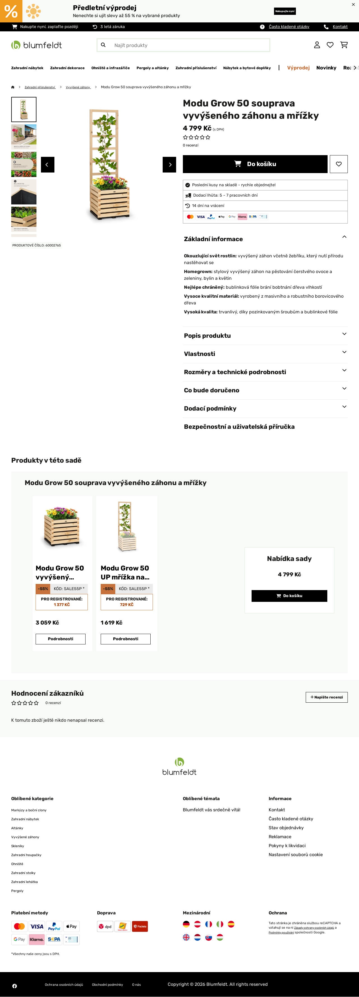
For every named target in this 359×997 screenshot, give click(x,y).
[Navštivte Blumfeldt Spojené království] (186, 937)
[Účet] (317, 45)
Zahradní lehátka (29, 881)
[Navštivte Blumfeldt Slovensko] (208, 937)
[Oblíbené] (330, 45)
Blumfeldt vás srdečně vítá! (211, 810)
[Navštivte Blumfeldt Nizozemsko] (197, 937)
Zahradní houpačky (31, 855)
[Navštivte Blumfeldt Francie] (208, 924)
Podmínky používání (284, 932)
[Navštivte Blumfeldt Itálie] (220, 924)
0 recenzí (190, 145)
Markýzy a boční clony (34, 810)
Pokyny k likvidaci (287, 846)
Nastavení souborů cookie (296, 855)
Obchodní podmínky (126, 984)
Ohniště (19, 863)
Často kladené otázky (289, 26)
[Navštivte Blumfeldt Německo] (186, 924)
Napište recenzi (321, 697)
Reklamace (280, 837)
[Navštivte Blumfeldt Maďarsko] (220, 937)
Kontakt (340, 26)
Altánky (19, 828)
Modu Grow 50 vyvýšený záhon (60, 573)
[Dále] (355, 68)
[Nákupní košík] (344, 45)
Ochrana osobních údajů (70, 984)
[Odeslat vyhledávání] (103, 45)
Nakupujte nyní (276, 11)
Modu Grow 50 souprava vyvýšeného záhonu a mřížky (160, 87)
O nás (163, 984)
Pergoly (19, 890)
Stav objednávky (286, 828)
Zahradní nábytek (30, 819)
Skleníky (20, 846)
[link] (61, 526)
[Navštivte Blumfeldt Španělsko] (231, 924)
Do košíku (255, 164)
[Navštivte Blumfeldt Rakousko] (197, 924)
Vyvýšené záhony (89, 87)
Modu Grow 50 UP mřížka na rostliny (125, 573)
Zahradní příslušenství (45, 87)
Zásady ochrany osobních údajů (318, 928)
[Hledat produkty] (183, 45)
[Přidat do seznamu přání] (339, 164)
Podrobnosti (60, 639)
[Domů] (18, 87)
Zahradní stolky (27, 872)
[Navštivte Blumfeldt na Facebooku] (14, 986)
